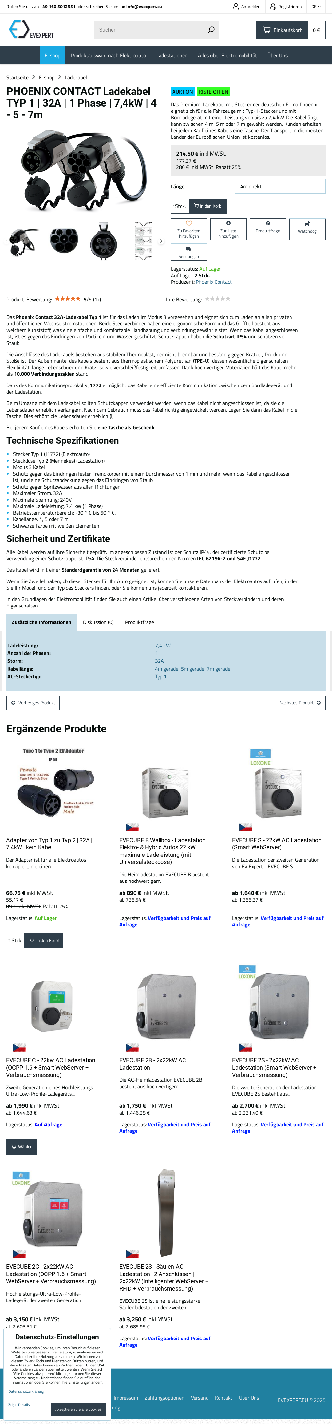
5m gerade (192, 671)
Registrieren (286, 6)
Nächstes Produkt (296, 707)
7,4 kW (163, 648)
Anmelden (247, 6)
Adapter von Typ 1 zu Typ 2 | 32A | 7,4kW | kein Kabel (49, 849)
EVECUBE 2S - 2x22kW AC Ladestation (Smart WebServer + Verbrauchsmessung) (274, 1072)
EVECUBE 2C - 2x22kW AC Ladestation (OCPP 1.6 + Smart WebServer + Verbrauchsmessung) (51, 1278)
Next (161, 241)
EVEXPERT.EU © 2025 (302, 1405)
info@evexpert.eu (144, 6)
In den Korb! (211, 207)
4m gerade (166, 671)
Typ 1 (161, 679)
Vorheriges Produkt (37, 707)
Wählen (24, 1153)
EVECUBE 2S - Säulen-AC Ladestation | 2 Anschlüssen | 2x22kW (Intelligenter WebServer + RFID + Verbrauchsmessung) (163, 1282)
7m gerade (218, 671)
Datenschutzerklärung (26, 1391)
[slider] (68, 301)
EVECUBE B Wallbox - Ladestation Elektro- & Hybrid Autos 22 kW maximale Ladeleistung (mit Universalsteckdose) (162, 856)
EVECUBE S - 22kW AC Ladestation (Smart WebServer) (277, 849)
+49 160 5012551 (58, 6)
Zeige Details (19, 1405)
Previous (6, 241)
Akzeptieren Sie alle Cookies (78, 1409)
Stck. (180, 207)
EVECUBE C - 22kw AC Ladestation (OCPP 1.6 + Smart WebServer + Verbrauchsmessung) (50, 1072)
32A (159, 663)
